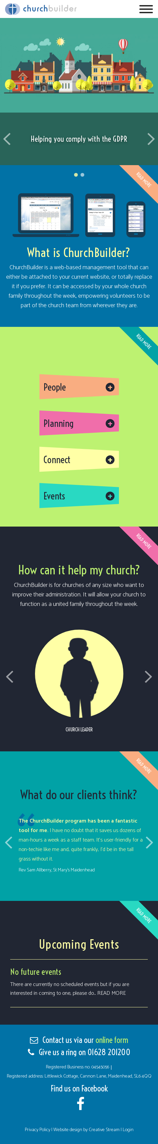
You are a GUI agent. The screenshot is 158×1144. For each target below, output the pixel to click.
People (54, 387)
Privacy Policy (38, 1130)
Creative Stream (104, 1130)
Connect (56, 460)
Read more (111, 993)
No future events (36, 972)
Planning (58, 423)
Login (128, 1130)
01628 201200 (108, 1052)
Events (54, 496)
